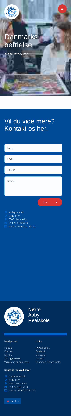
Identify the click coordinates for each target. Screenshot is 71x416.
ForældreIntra (43, 348)
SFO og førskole (12, 358)
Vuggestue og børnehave (17, 362)
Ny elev (8, 355)
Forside (8, 348)
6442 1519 (14, 216)
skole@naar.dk (16, 212)
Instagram (41, 355)
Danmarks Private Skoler (48, 362)
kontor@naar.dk (17, 376)
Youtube (40, 358)
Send (45, 202)
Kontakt (8, 351)
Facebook (40, 351)
